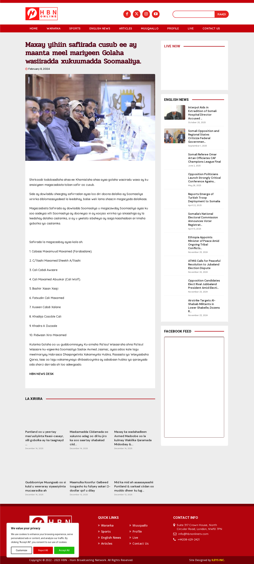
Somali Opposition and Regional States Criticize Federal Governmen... (203, 136)
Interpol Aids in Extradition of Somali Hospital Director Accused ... (202, 113)
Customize (21, 550)
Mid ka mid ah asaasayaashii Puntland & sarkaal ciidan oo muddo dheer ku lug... (134, 486)
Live (135, 537)
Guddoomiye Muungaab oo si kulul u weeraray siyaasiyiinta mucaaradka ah (45, 486)
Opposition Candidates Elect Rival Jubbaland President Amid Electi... (204, 284)
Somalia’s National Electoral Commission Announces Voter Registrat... (203, 219)
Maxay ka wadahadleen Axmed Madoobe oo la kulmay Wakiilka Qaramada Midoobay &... (132, 438)
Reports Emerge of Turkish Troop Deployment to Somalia (204, 197)
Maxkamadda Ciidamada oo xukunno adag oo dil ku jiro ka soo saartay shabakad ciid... (89, 438)
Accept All (64, 550)
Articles (106, 543)
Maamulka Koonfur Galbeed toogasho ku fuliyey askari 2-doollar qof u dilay (90, 486)
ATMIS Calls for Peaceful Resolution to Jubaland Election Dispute (204, 264)
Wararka (107, 525)
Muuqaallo (140, 525)
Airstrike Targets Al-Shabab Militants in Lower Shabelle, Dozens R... (204, 306)
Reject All (43, 550)
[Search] (222, 14)
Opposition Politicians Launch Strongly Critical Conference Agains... (204, 177)
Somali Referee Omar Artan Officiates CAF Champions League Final (204, 158)
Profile (137, 531)
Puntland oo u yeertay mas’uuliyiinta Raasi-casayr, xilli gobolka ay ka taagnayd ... (44, 438)
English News (111, 537)
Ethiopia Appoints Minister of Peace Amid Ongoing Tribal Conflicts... (203, 242)
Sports (106, 531)
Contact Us (141, 543)
